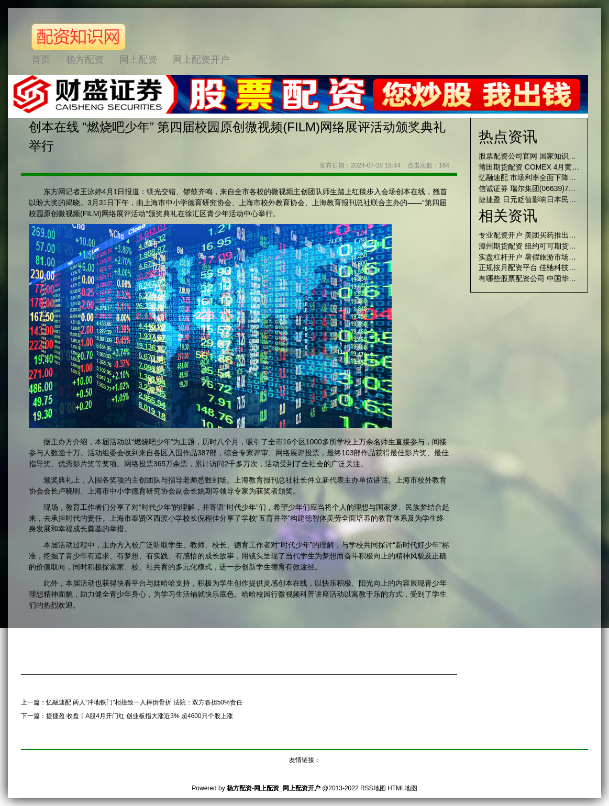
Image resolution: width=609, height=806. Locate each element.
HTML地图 (402, 788)
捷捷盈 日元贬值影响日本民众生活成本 (542, 199)
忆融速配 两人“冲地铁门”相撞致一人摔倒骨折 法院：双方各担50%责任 (144, 702)
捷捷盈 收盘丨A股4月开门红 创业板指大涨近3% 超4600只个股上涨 (139, 716)
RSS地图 (373, 788)
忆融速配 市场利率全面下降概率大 (535, 177)
